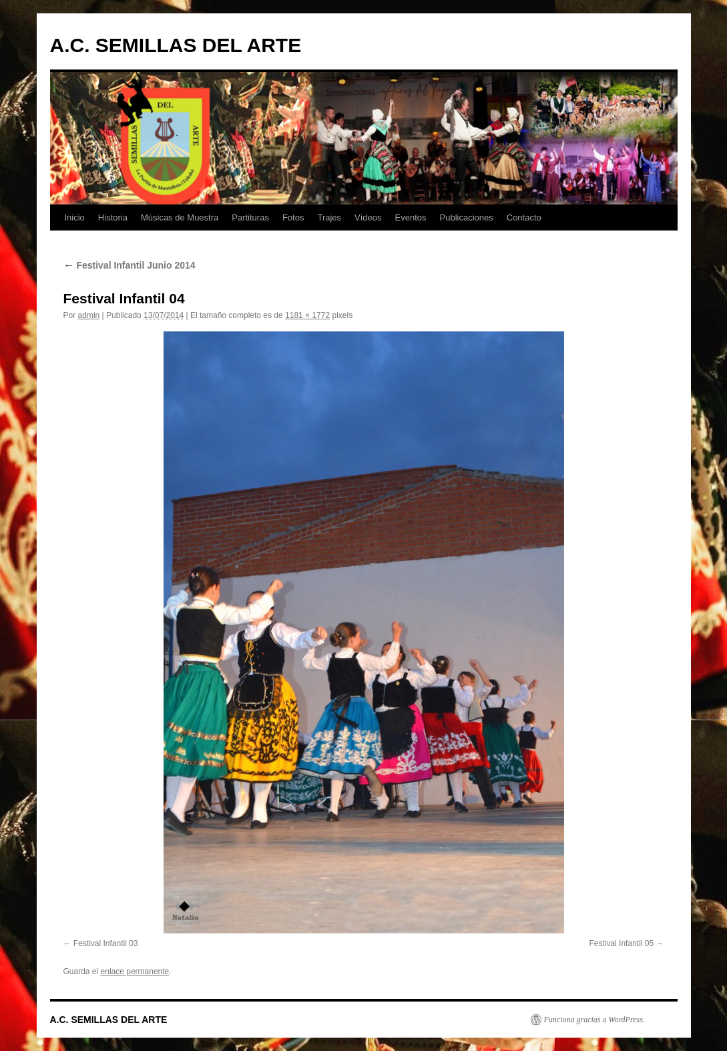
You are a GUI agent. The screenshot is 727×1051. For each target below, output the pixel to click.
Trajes (329, 217)
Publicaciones (466, 217)
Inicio (75, 217)
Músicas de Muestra (179, 217)
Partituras (250, 217)
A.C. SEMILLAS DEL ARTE (176, 45)
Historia (113, 217)
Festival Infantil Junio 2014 (129, 265)
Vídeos (367, 217)
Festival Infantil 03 (105, 943)
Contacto (524, 217)
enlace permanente (135, 971)
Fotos (293, 217)
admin (89, 315)
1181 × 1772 (307, 315)
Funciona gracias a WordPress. (594, 1019)
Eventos (411, 217)
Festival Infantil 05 (621, 943)
